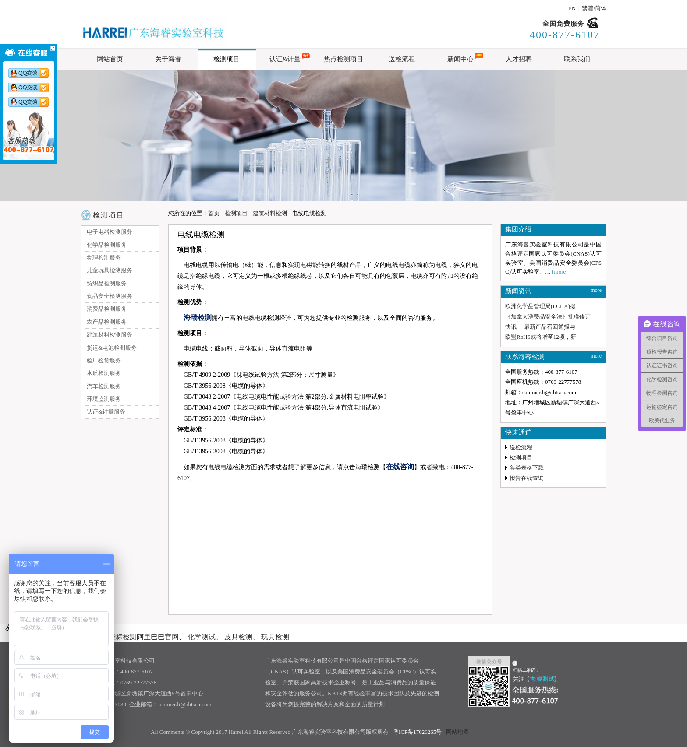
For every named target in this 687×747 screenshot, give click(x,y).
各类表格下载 (527, 467)
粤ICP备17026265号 (417, 732)
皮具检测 (238, 637)
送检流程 (521, 447)
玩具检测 (275, 637)
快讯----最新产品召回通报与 (540, 326)
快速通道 (518, 432)
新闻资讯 (518, 291)
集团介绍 (518, 229)
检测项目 (108, 215)
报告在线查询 (527, 478)
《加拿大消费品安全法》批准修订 (548, 316)
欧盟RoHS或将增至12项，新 (540, 336)
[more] (559, 271)
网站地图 (457, 732)
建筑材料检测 (270, 213)
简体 (600, 8)
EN (572, 8)
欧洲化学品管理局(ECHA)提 (540, 306)
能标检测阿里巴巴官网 (144, 637)
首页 (214, 213)
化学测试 (202, 637)
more (596, 290)
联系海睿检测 (525, 356)
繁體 (587, 8)
